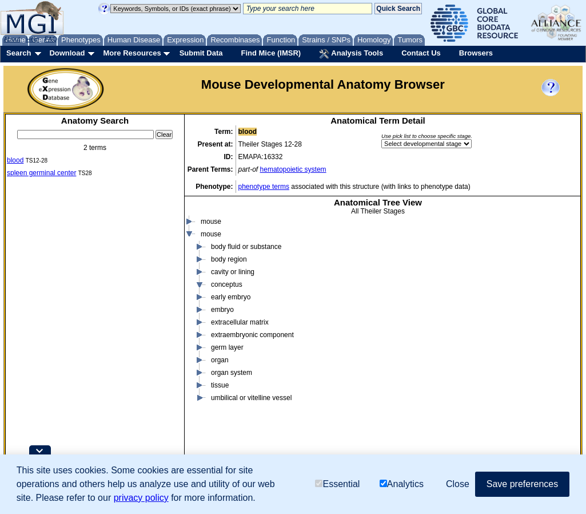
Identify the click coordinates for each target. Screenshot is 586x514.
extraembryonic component (252, 351)
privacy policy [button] (141, 498)
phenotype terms (263, 187)
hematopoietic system (293, 169)
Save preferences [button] (522, 484)
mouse (211, 238)
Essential (337, 484)
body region (229, 275)
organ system (231, 389)
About (12, 38)
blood (15, 160)
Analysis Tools (351, 54)
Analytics (402, 484)
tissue (220, 401)
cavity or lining (232, 288)
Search (18, 53)
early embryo (230, 313)
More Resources (132, 53)
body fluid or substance (246, 263)
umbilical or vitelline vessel (251, 414)
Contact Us (421, 53)
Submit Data (201, 53)
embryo (222, 326)
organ (220, 376)
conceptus (226, 300)
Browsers (476, 53)
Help (32, 38)
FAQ (51, 38)
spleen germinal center (41, 173)
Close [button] (457, 484)
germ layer (227, 363)
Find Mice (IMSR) (271, 53)
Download (67, 53)
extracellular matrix (240, 338)
